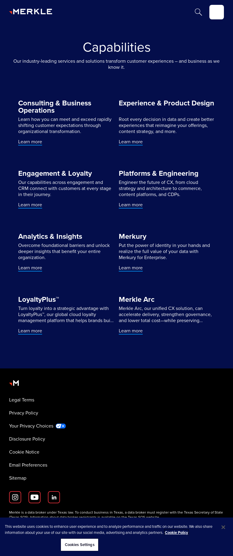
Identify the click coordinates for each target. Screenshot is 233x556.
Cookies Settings (80, 545)
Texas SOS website (143, 517)
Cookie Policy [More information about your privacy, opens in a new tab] (176, 532)
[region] (116, 537)
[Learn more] (66, 122)
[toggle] (216, 12)
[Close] (223, 527)
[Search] (198, 12)
